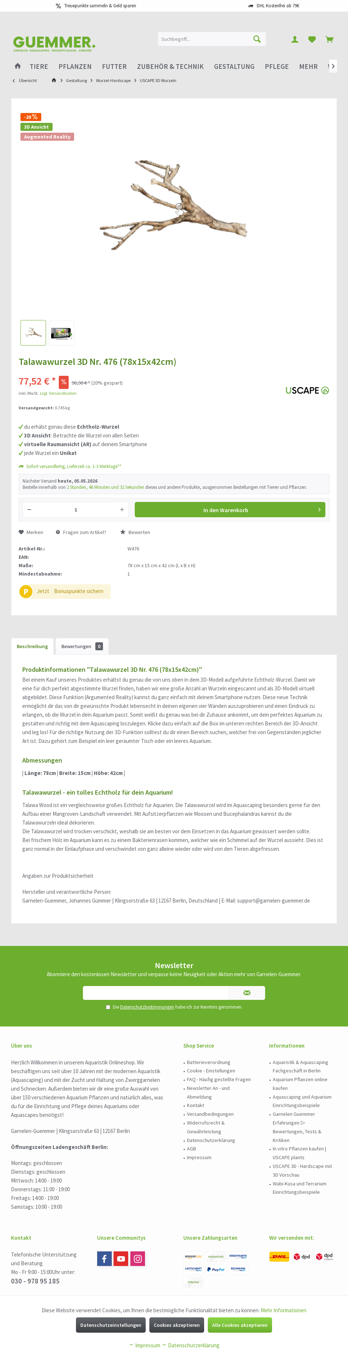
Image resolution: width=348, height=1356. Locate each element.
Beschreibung (32, 646)
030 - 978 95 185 (35, 1281)
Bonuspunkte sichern (78, 591)
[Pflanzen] (75, 66)
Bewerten (135, 532)
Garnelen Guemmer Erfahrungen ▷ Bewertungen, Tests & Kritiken (297, 1127)
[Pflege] (277, 66)
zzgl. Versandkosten (58, 393)
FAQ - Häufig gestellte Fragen (219, 1079)
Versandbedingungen (210, 1114)
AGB (191, 1148)
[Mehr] (308, 66)
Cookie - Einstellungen (211, 1070)
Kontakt (195, 1105)
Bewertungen (82, 646)
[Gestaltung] (234, 66)
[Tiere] (38, 66)
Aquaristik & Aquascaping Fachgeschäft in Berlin (300, 1066)
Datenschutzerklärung (211, 1140)
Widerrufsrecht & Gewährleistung (206, 1127)
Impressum (199, 1157)
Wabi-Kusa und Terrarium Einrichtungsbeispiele (299, 1188)
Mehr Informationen (283, 1310)
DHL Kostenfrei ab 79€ (278, 6)
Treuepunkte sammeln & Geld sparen (100, 6)
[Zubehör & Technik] (170, 66)
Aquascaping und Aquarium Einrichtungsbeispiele (302, 1101)
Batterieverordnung (208, 1062)
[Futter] (114, 66)
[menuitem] (329, 39)
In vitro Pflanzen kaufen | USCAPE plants (299, 1153)
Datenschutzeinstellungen (110, 1325)
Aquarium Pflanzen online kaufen (300, 1083)
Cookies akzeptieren (177, 1325)
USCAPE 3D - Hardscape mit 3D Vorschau (302, 1170)
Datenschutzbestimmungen (147, 1007)
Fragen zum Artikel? (81, 532)
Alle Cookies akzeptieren (240, 1325)
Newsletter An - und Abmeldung (208, 1092)
